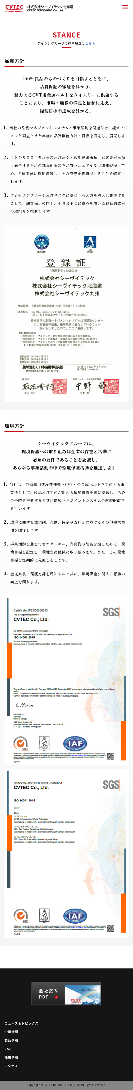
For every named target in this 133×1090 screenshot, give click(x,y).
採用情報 (11, 1057)
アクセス (11, 1065)
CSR (8, 1048)
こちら (90, 43)
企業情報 (11, 1031)
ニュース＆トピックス (21, 1023)
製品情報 (11, 1040)
